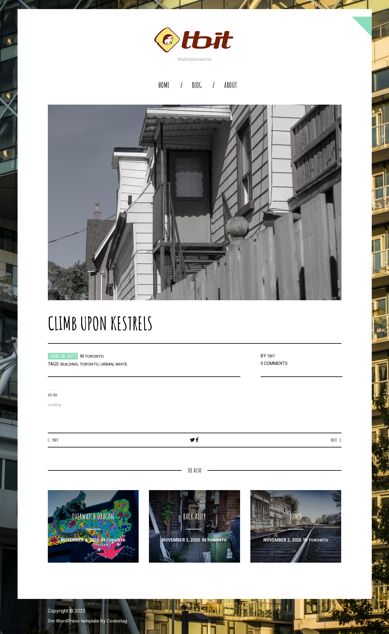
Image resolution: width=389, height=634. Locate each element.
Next (333, 440)
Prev (55, 440)
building (69, 364)
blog (197, 85)
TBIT (271, 355)
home (164, 85)
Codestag (118, 621)
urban (108, 364)
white (123, 364)
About (230, 85)
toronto (95, 356)
